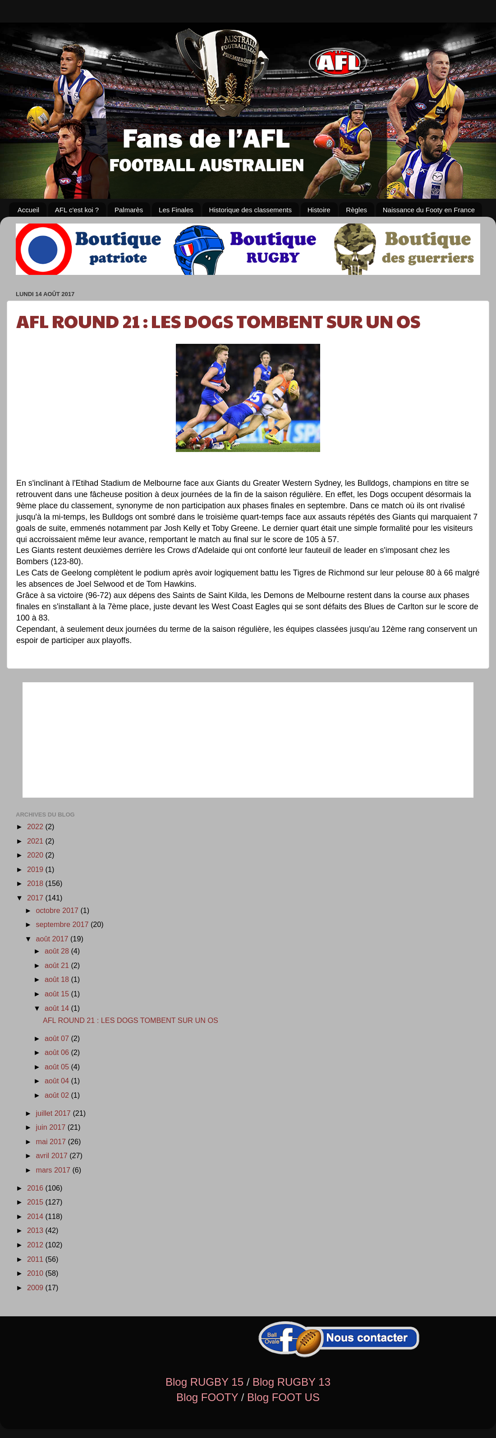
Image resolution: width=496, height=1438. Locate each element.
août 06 (58, 1052)
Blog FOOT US (283, 1397)
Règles (356, 210)
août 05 (58, 1067)
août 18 (58, 979)
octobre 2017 (58, 910)
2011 (36, 1259)
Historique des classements (250, 210)
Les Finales (176, 210)
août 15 (58, 994)
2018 (36, 883)
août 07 (58, 1038)
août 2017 (53, 939)
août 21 (58, 965)
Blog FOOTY (207, 1397)
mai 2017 (52, 1141)
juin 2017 (51, 1127)
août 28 (58, 951)
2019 (36, 869)
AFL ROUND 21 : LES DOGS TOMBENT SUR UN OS (218, 320)
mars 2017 (54, 1170)
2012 (36, 1245)
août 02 (58, 1095)
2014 (36, 1216)
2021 (36, 841)
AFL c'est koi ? (77, 210)
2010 (36, 1273)
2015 (36, 1202)
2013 (36, 1230)
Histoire (319, 210)
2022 (36, 826)
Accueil (28, 210)
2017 (36, 898)
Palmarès (129, 210)
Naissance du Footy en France (429, 210)
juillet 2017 (54, 1113)
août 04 (58, 1081)
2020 (36, 855)
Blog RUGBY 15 (204, 1382)
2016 (36, 1188)
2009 (36, 1287)
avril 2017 (52, 1155)
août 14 (58, 1008)
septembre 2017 (63, 924)
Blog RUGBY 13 (292, 1382)
